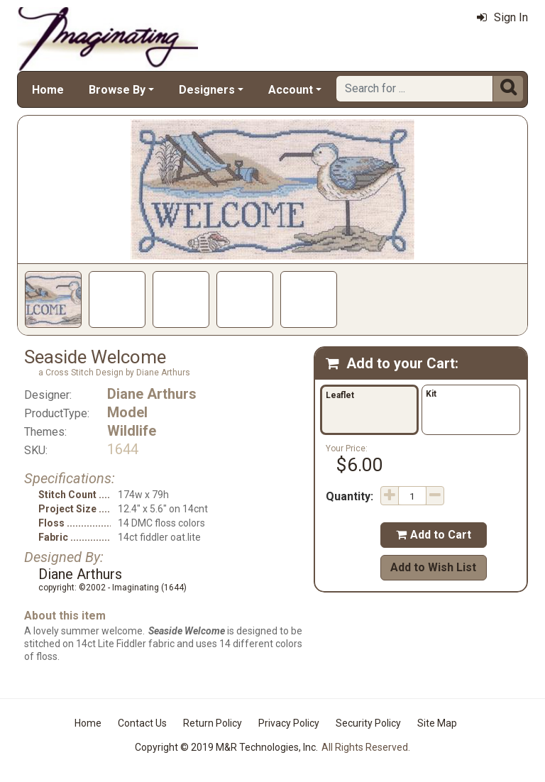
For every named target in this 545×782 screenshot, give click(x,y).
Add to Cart (433, 534)
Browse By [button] (117, 90)
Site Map (437, 723)
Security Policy (368, 723)
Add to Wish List (433, 567)
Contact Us (142, 723)
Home (48, 90)
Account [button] (290, 90)
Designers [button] (207, 90)
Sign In (502, 17)
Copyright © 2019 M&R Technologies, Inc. (226, 747)
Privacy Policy (288, 723)
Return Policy (212, 723)
